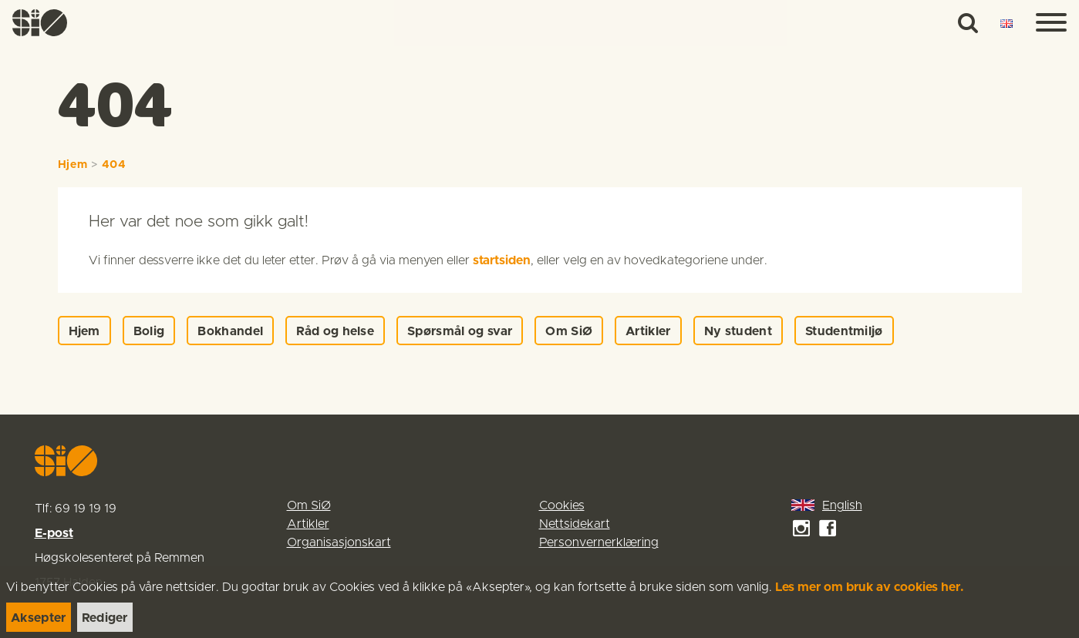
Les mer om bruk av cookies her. (869, 587)
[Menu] (1051, 23)
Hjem (73, 165)
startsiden (502, 260)
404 (114, 165)
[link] (40, 22)
